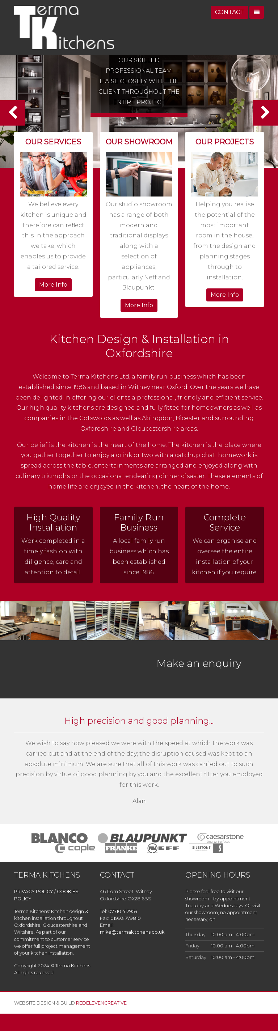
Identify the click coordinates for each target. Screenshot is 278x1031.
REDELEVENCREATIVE (101, 1003)
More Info (53, 284)
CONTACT (229, 12)
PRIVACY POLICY (33, 891)
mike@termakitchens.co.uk (132, 932)
